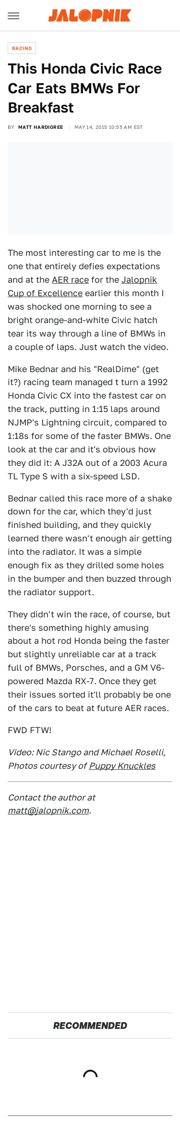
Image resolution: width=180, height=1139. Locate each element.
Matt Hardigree (40, 127)
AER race (70, 280)
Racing (22, 48)
